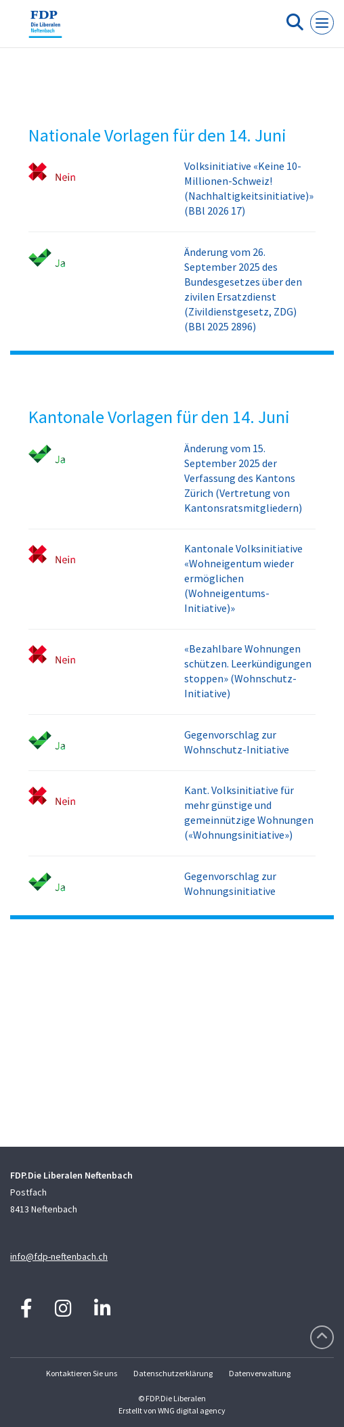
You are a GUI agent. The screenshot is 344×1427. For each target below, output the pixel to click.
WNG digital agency (191, 1410)
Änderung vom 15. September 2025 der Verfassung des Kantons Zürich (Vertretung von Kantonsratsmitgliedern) (243, 477)
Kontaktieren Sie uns (81, 1373)
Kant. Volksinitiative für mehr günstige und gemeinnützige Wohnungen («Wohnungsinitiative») (249, 812)
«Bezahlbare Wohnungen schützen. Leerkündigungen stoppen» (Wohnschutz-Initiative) (247, 671)
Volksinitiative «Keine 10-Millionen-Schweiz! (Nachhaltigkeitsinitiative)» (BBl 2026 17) (249, 188)
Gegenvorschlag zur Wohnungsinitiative (230, 883)
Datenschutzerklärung (173, 1373)
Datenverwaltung (260, 1373)
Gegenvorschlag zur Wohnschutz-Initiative (236, 742)
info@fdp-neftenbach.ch (59, 1256)
